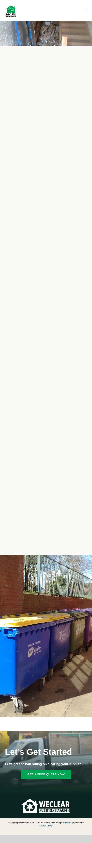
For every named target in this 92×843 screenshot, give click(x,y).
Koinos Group (46, 826)
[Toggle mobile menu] (85, 10)
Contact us (66, 823)
